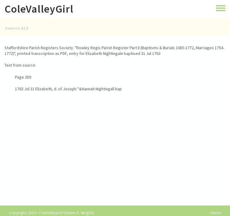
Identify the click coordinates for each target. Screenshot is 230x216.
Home (216, 213)
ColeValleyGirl (38, 9)
